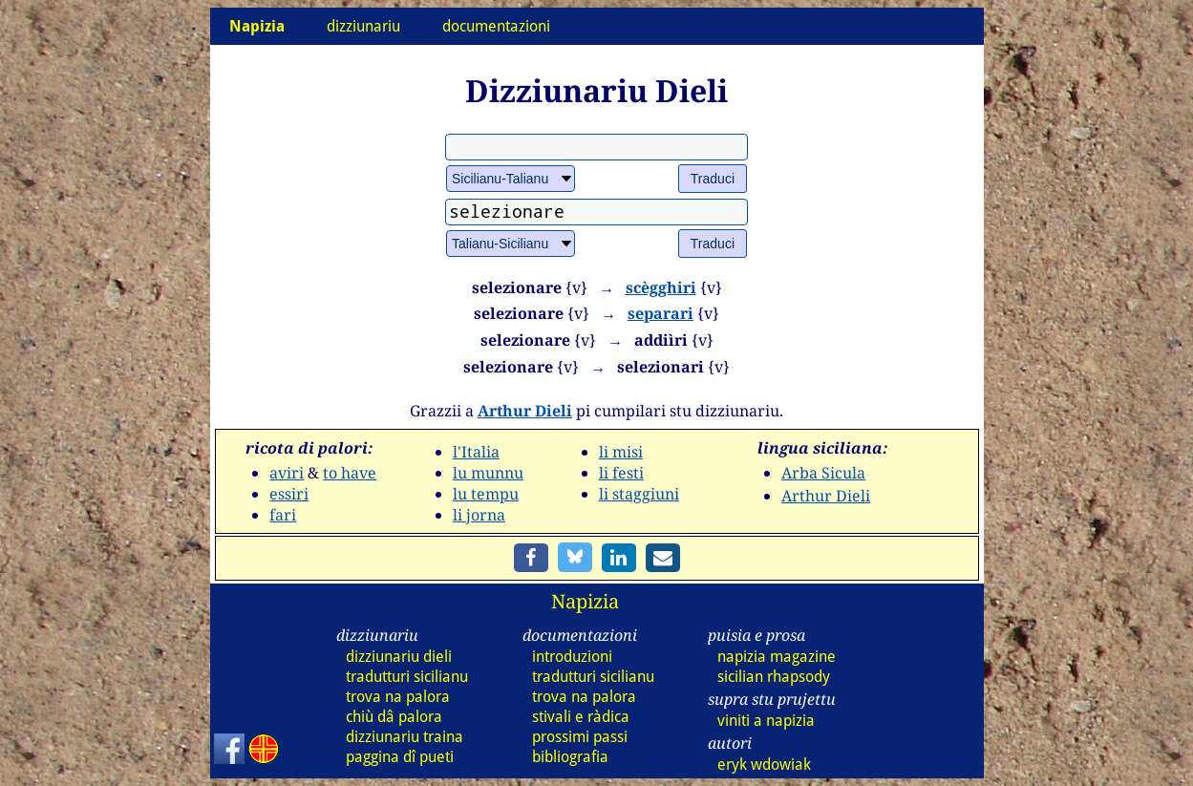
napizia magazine (776, 657)
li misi (621, 451)
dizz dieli (399, 657)
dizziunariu (363, 26)
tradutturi (407, 677)
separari (660, 313)
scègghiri (661, 287)
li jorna (479, 514)
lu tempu (486, 493)
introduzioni (572, 657)
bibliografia (570, 757)
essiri (289, 493)
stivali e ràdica (580, 717)
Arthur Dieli (525, 410)
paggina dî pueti (400, 757)
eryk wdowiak (764, 764)
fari (282, 514)
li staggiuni (639, 493)
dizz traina (404, 737)
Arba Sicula (823, 472)
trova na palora (398, 697)
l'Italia (476, 451)
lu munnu (488, 472)
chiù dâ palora (394, 717)
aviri (286, 472)
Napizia (585, 601)
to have (349, 472)
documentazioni (496, 26)
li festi (621, 472)
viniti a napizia (766, 721)
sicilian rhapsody (773, 677)
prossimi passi (580, 737)
